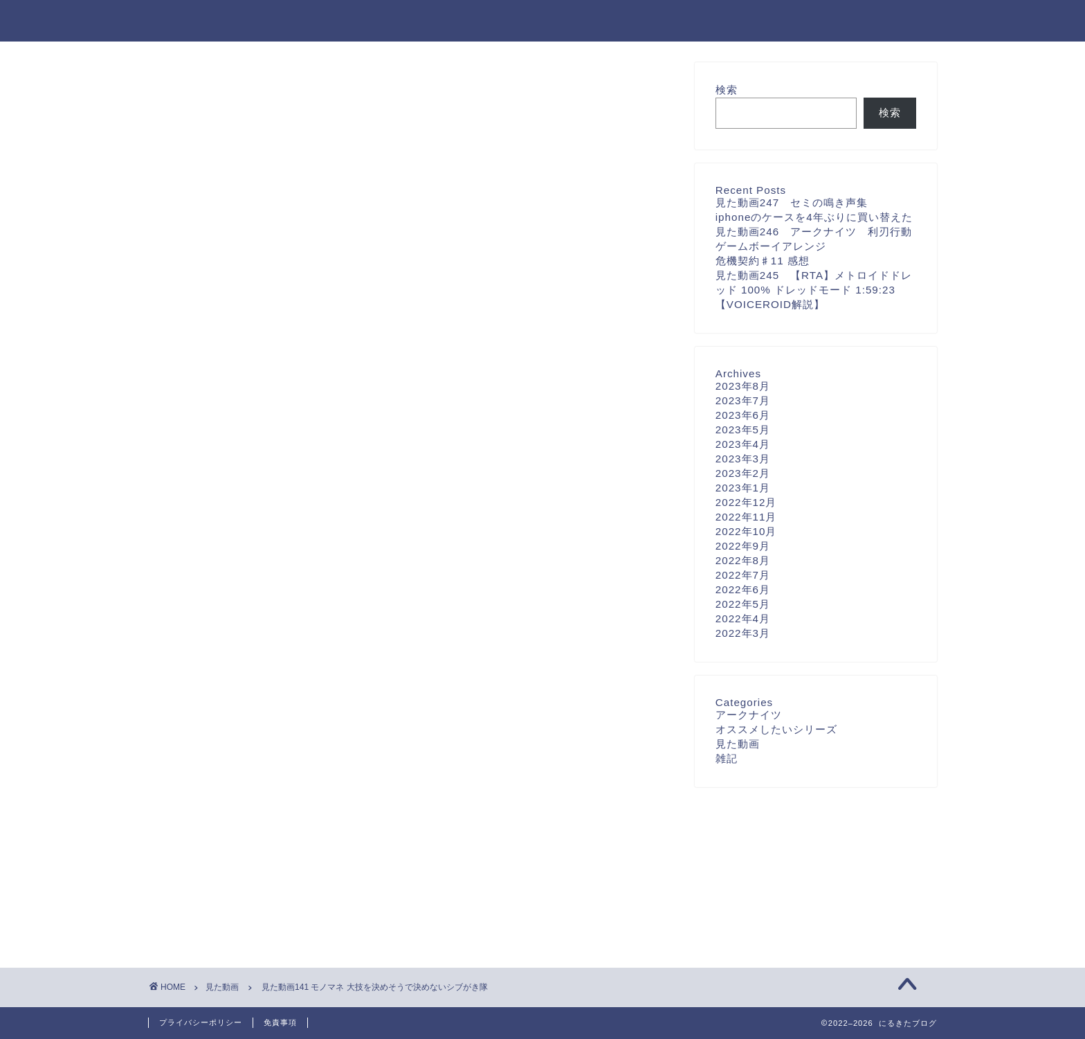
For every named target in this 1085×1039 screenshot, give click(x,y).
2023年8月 (742, 386)
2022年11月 (746, 517)
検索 (726, 90)
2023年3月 (742, 458)
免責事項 (280, 1022)
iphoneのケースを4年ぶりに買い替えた (814, 217)
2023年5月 (742, 429)
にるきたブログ (204, 19)
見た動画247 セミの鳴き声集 (791, 202)
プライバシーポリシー (200, 1022)
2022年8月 (742, 560)
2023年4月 (742, 444)
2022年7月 (742, 575)
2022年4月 (742, 618)
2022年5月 (742, 604)
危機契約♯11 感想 (762, 260)
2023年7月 (742, 400)
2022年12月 (746, 502)
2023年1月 (742, 488)
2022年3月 (742, 633)
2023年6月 (742, 415)
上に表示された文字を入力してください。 (253, 745)
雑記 (726, 758)
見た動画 (191, 88)
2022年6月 (742, 589)
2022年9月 (742, 546)
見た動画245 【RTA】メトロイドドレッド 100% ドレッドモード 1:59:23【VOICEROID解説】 (813, 289)
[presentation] (236, 836)
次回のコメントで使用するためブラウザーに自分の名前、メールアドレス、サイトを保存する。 (403, 689)
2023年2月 (742, 473)
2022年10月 (746, 531)
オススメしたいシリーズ (776, 729)
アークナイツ (748, 715)
